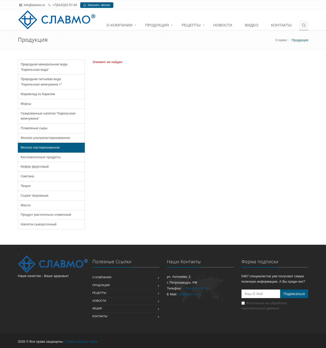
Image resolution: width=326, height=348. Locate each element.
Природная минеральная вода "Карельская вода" (44, 66)
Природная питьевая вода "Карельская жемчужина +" (41, 81)
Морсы (26, 104)
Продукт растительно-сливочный (46, 214)
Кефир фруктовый (35, 166)
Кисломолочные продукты (41, 157)
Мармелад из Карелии (38, 94)
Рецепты (191, 25)
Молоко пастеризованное (40, 147)
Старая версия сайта (81, 341)
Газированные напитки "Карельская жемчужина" (48, 116)
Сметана (27, 176)
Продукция (157, 25)
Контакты (281, 25)
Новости (222, 25)
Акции (97, 308)
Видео (251, 25)
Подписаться (294, 294)
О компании (119, 25)
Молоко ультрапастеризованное (45, 138)
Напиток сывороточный (39, 224)
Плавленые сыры (34, 128)
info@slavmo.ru (34, 5)
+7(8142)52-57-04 (64, 5)
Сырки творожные (34, 195)
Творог (26, 186)
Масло (26, 205)
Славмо (281, 40)
